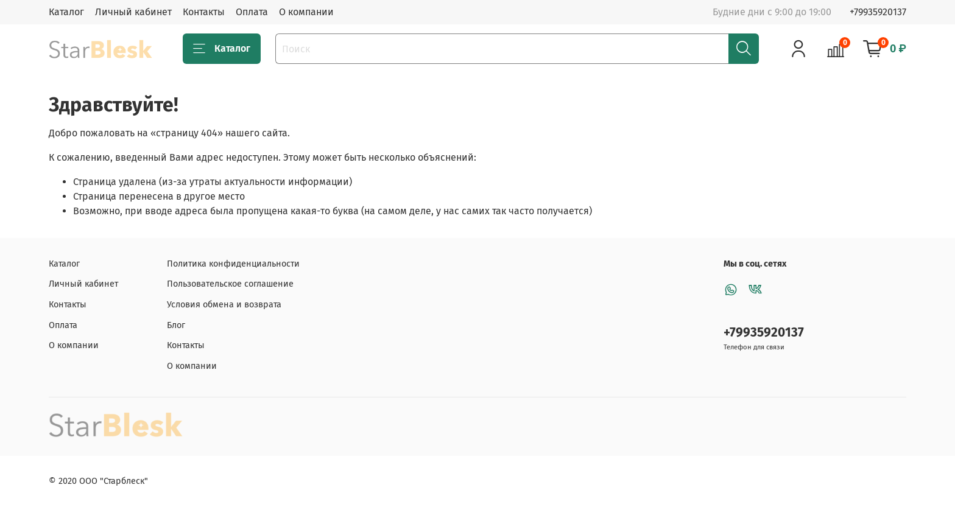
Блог (176, 325)
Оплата (252, 12)
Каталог (66, 12)
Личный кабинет (133, 12)
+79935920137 (878, 12)
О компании (306, 12)
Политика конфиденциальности (233, 264)
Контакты (204, 12)
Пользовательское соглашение (230, 284)
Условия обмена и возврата (224, 304)
